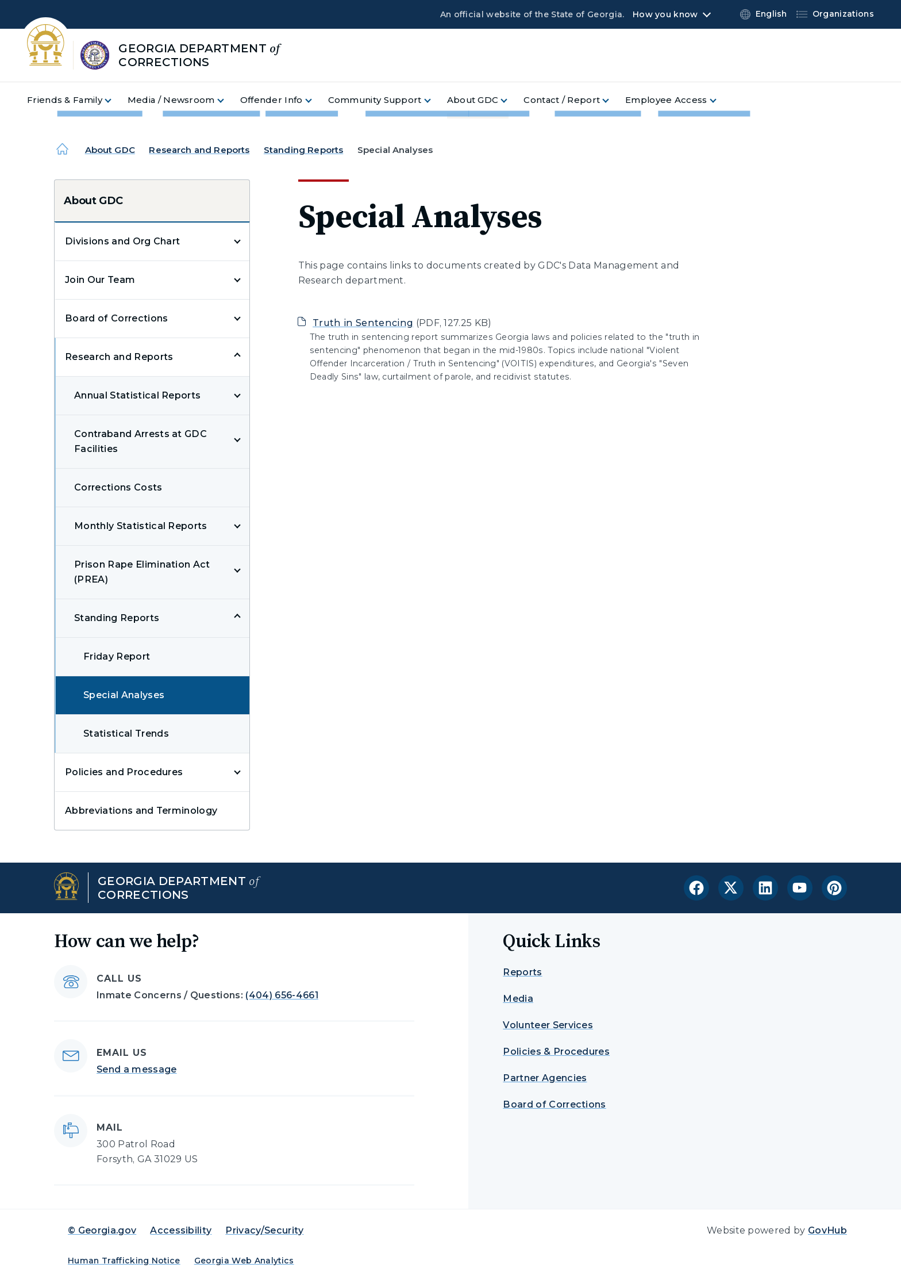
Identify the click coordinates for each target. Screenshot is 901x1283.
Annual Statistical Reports (137, 395)
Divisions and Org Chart (122, 241)
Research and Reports (199, 149)
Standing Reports (303, 149)
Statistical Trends (126, 733)
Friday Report (116, 656)
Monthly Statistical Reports (140, 525)
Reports (522, 972)
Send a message (136, 1069)
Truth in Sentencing (363, 322)
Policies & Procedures (556, 1051)
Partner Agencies (545, 1078)
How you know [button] (665, 14)
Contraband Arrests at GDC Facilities (140, 441)
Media (518, 998)
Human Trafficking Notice (124, 1260)
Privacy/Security (264, 1230)
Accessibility (180, 1230)
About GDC (110, 149)
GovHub (827, 1230)
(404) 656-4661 (281, 995)
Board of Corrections (116, 318)
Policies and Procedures (124, 772)
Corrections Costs (118, 487)
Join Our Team (100, 279)
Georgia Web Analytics (244, 1260)
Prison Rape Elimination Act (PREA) (142, 572)
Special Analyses (123, 695)
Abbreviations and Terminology (141, 810)
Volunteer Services (548, 1025)
